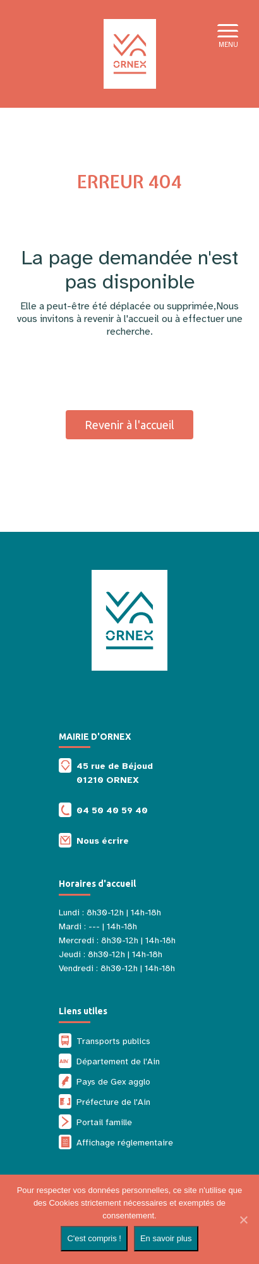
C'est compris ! (94, 1238)
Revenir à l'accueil (129, 424)
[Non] (243, 1219)
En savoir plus (166, 1238)
